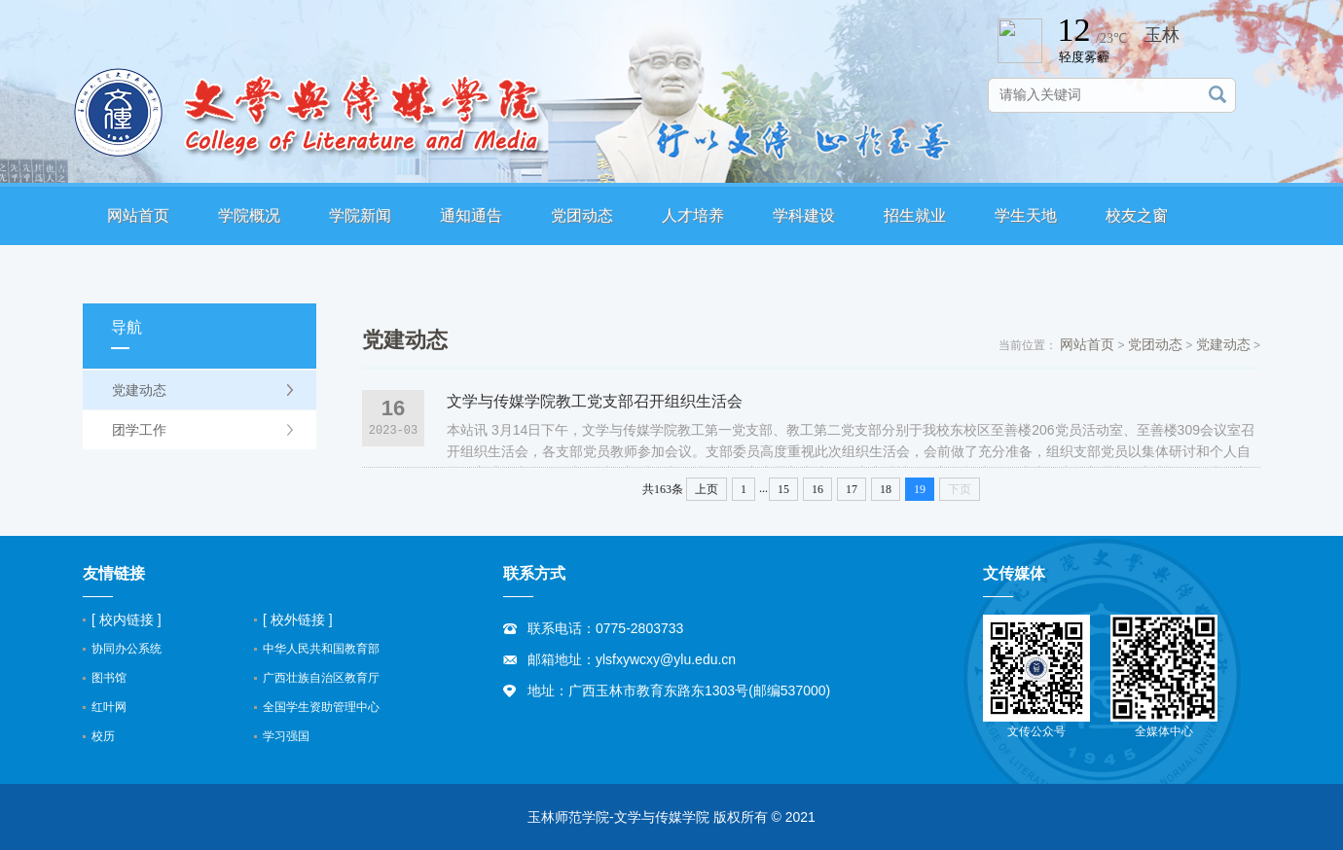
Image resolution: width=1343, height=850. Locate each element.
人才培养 (693, 215)
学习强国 (286, 736)
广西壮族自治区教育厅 (321, 678)
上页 (706, 489)
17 (851, 489)
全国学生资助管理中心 (321, 707)
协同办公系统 (126, 648)
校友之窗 (1137, 215)
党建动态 (139, 390)
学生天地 (1026, 215)
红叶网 (109, 707)
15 (783, 489)
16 (817, 489)
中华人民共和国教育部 (321, 648)
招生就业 (915, 215)
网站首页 (138, 215)
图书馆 (109, 678)
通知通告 (471, 215)
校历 (103, 736)
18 (885, 489)
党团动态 (582, 215)
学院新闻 (360, 215)
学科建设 (804, 215)
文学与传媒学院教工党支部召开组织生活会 (595, 401)
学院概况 (249, 215)
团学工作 (139, 430)
